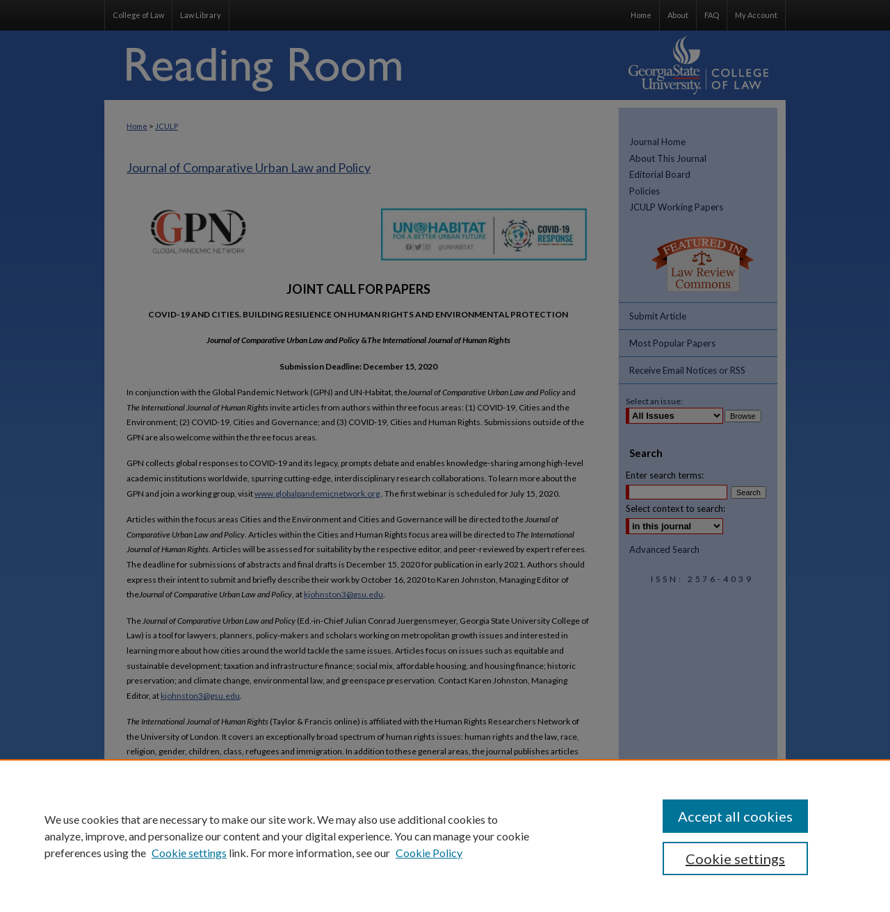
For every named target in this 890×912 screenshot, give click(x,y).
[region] (445, 835)
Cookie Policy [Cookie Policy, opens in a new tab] (429, 852)
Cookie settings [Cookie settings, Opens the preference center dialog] (735, 858)
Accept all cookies (735, 816)
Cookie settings (189, 852)
